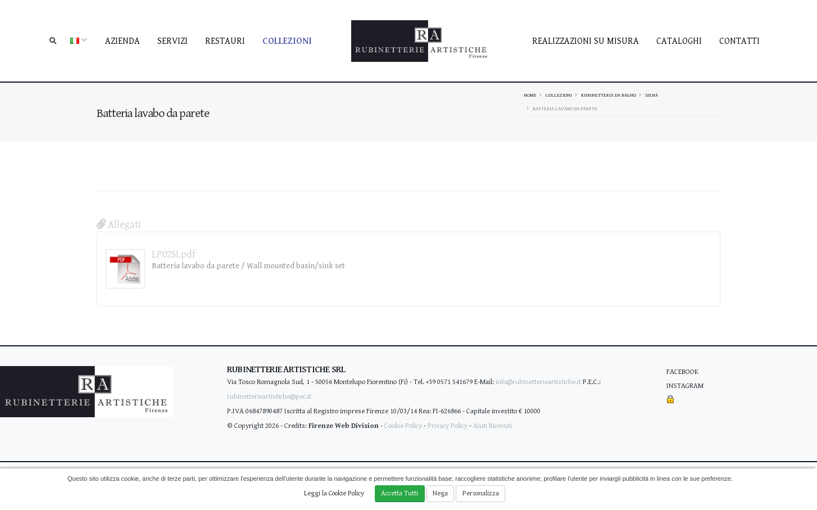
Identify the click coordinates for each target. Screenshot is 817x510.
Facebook (682, 372)
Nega (440, 493)
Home (530, 95)
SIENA (651, 95)
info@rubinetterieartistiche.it (538, 382)
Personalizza (480, 493)
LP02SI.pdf (174, 254)
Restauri (225, 41)
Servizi (172, 41)
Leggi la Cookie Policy (334, 493)
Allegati (119, 225)
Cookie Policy (403, 426)
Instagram (684, 386)
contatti (739, 41)
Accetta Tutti (399, 493)
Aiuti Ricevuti (492, 426)
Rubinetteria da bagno (608, 95)
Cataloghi (679, 41)
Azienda (122, 41)
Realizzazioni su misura (585, 41)
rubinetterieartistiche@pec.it (269, 396)
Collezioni (287, 41)
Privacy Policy (447, 426)
